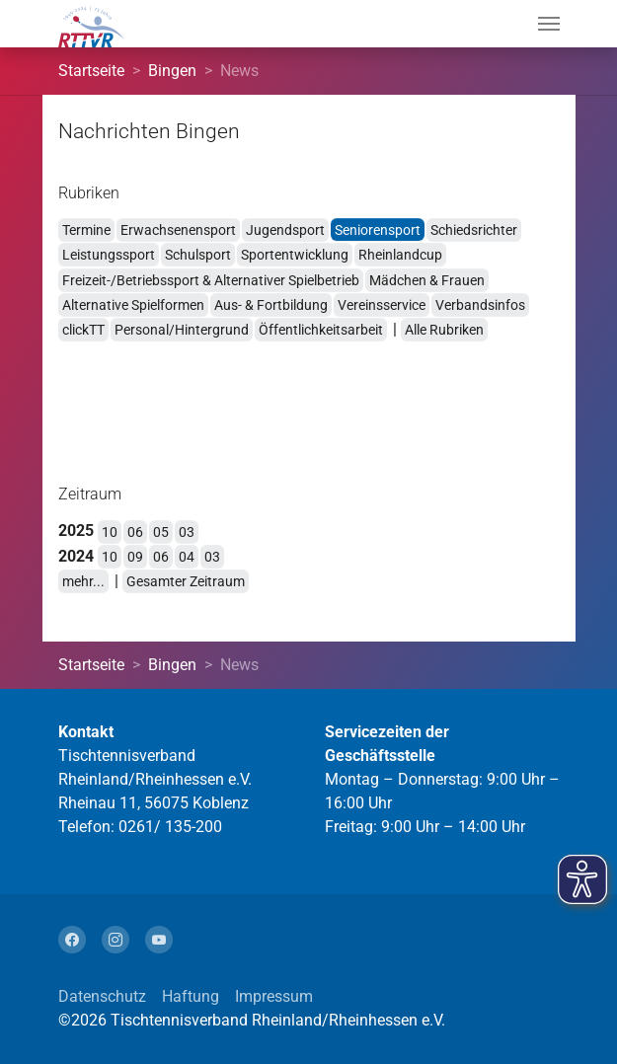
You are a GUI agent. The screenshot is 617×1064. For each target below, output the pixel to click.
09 (135, 557)
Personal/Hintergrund (182, 330)
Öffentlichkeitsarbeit (321, 330)
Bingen (172, 70)
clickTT (83, 330)
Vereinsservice (381, 305)
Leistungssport (108, 255)
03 (186, 532)
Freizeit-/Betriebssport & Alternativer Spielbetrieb (210, 280)
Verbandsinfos (480, 305)
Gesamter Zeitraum (185, 581)
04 (186, 557)
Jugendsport (285, 230)
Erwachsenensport (178, 230)
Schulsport (198, 255)
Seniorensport (378, 230)
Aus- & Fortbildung (271, 305)
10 (109, 532)
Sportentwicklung (294, 255)
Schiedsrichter (473, 230)
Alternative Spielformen (133, 305)
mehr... (83, 581)
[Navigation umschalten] (549, 23)
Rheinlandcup (400, 255)
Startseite (91, 70)
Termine (86, 230)
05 (161, 532)
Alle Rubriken (444, 330)
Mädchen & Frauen (427, 280)
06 (135, 532)
